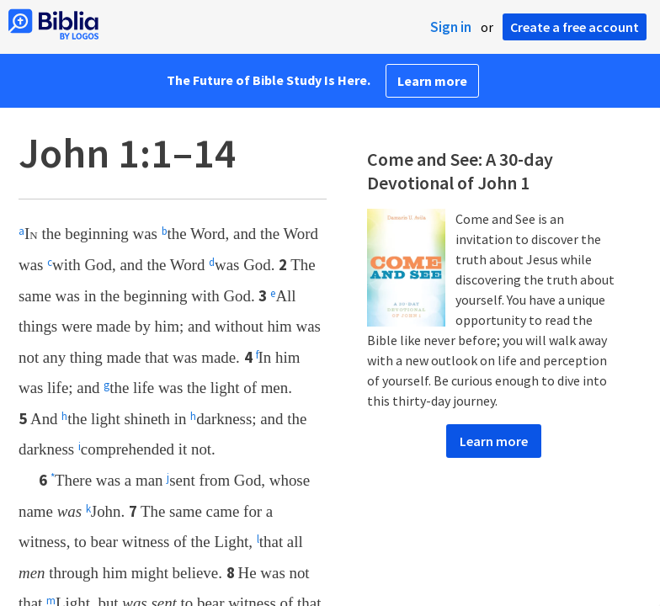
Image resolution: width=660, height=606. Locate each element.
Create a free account (574, 27)
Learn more (432, 80)
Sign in (450, 27)
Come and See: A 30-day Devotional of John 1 (460, 170)
